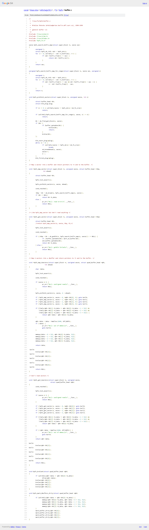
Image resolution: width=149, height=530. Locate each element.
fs (56, 10)
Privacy (18, 527)
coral (26, 10)
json (145, 527)
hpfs (61, 10)
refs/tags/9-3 (45, 10)
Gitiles (12, 527)
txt (140, 527)
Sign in (145, 3)
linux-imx (34, 10)
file (66, 15)
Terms (24, 527)
